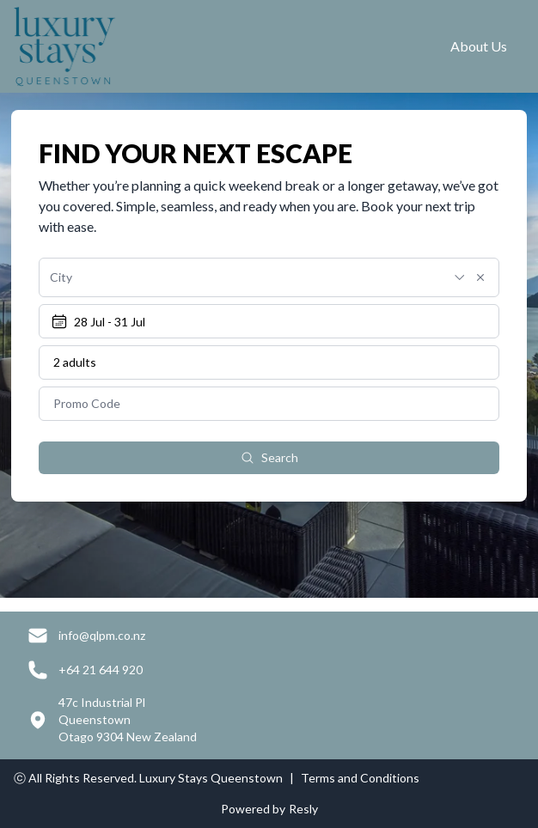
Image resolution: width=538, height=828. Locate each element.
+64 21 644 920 (100, 669)
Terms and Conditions (360, 777)
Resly (303, 808)
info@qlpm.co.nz (101, 635)
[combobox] (246, 277)
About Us (478, 46)
